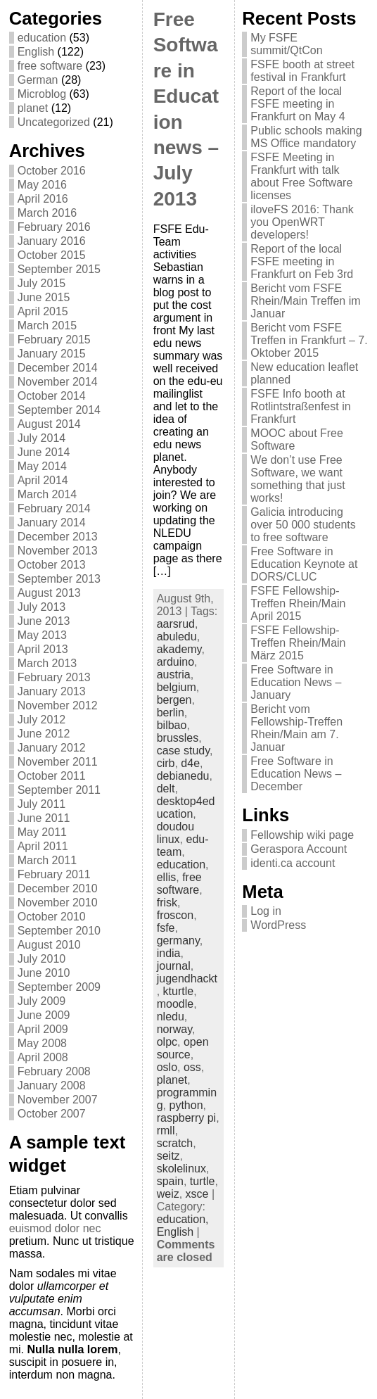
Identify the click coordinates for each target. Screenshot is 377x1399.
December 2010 (58, 888)
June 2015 (44, 297)
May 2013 (42, 635)
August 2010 (49, 945)
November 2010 (58, 903)
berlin (170, 713)
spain (170, 1181)
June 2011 (44, 818)
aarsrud (176, 624)
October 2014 (52, 396)
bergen (174, 700)
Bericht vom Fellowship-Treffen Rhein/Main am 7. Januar (296, 728)
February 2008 (54, 1071)
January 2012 (52, 748)
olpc (167, 1042)
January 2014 (52, 522)
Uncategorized (54, 122)
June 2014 (44, 452)
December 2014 (58, 368)
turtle (202, 1181)
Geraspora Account (298, 849)
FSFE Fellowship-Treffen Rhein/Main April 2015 (297, 603)
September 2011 (59, 790)
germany (178, 941)
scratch (175, 1143)
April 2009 (43, 1029)
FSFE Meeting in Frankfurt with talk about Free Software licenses (301, 176)
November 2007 (58, 1100)
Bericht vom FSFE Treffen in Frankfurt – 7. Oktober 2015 (308, 340)
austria (174, 674)
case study (183, 751)
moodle (175, 1004)
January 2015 (52, 354)
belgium (176, 687)
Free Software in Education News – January (295, 682)
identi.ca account (292, 863)
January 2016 (52, 241)
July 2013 (42, 607)
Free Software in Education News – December (295, 773)
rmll (166, 1131)
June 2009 (44, 1015)
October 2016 (52, 171)
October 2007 (52, 1114)
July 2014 (42, 438)
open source (183, 1048)
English (36, 52)
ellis (167, 877)
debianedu (183, 776)
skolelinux (181, 1169)
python (186, 1105)
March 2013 (47, 663)
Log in (265, 911)
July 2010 (42, 959)
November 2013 (58, 551)
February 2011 (54, 874)
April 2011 (43, 846)
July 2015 (42, 283)
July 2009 (42, 1001)
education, (183, 1219)
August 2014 (49, 424)
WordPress (278, 925)
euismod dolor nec (55, 1228)
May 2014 (42, 466)
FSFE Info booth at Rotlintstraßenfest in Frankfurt (300, 406)
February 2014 (54, 508)
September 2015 (59, 269)
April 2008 (43, 1057)
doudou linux (175, 833)
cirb (166, 763)
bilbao (172, 725)
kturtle (178, 991)
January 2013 (52, 691)
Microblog (42, 94)
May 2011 (42, 832)
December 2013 (58, 537)
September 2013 (59, 579)
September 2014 (59, 410)
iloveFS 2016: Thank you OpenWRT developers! (301, 222)
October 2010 (52, 917)
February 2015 (54, 340)
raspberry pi (186, 1118)
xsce (197, 1194)
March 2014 (47, 494)
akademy (179, 649)
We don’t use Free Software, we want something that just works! (297, 479)
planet (33, 108)
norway (174, 1029)
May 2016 (42, 185)
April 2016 (43, 199)
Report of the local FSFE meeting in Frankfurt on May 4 (297, 103)
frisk (167, 903)
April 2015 (43, 311)
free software (50, 66)
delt (166, 789)
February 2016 (54, 227)
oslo (167, 1067)
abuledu (177, 636)
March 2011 (47, 860)
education (42, 38)
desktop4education (186, 807)
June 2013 (44, 621)
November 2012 (58, 705)
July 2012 (42, 720)
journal (174, 966)
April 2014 (43, 480)
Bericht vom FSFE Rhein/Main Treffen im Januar (305, 300)
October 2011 (52, 776)
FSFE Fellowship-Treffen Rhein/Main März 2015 (297, 642)
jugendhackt (187, 979)
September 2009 (59, 987)
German (38, 80)
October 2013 (52, 565)
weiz (168, 1194)
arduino (175, 662)
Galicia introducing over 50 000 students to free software (302, 524)
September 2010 (59, 931)
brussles (178, 738)
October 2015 (52, 255)
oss (192, 1067)
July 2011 (42, 804)
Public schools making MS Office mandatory (306, 137)
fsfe (166, 928)
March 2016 (47, 213)
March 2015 (47, 325)
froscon (175, 915)
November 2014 (58, 382)
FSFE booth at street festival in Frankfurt (302, 70)
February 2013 (54, 677)
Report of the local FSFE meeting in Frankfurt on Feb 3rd (301, 261)
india (169, 953)
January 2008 (52, 1085)
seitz (168, 1156)
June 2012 (44, 734)
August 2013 (49, 593)
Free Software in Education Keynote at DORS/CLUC (303, 564)
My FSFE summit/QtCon (286, 44)
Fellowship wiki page (302, 835)
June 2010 (44, 973)
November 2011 (58, 762)
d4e (190, 763)
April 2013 (43, 649)
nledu (170, 1017)
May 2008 (42, 1043)
